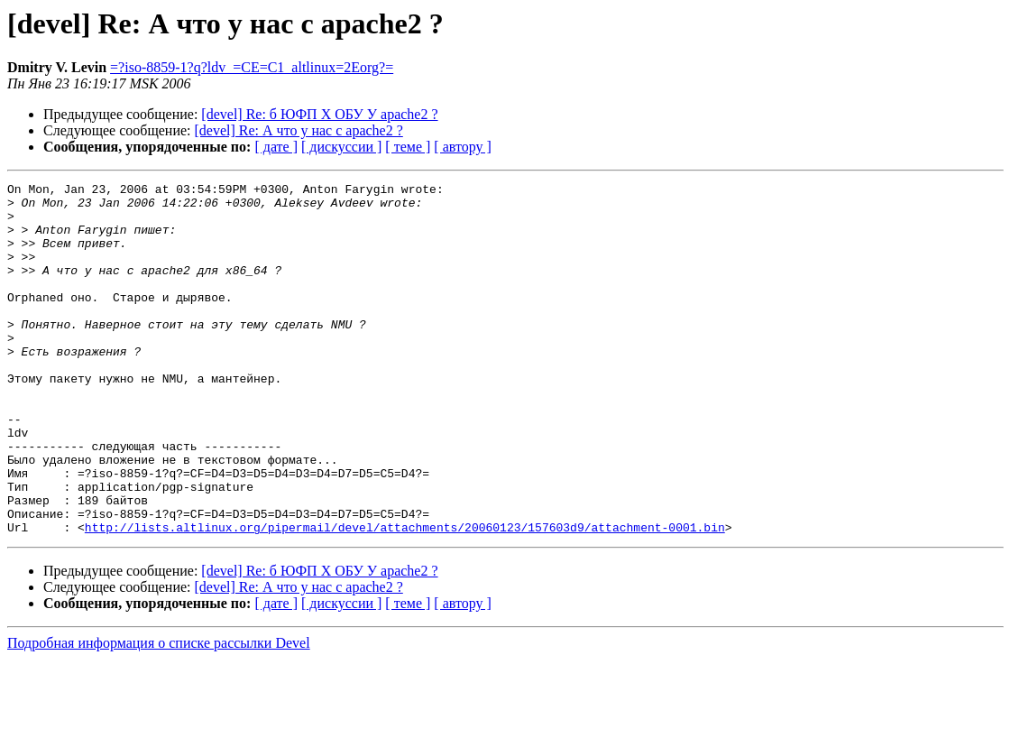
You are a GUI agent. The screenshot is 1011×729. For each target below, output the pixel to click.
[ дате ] (276, 146)
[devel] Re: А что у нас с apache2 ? (299, 130)
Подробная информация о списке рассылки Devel (158, 713)
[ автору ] (462, 146)
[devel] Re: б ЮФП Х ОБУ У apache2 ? (319, 114)
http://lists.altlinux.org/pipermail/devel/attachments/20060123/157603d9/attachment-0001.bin (405, 597)
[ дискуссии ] (341, 146)
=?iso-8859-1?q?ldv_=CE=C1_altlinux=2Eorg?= (251, 67)
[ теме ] (407, 146)
